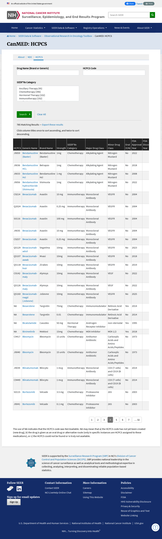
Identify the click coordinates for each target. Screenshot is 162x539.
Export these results (52, 124)
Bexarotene (28, 306)
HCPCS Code (89, 68)
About (21, 57)
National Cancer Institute (118, 523)
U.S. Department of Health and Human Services (44, 523)
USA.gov (138, 523)
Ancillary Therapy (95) (48, 88)
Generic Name (29, 148)
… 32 (137, 419)
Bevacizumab (29, 194)
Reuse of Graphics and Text (135, 510)
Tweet (139, 3)
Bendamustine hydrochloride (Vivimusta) (30, 186)
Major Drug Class (95, 148)
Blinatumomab (30, 367)
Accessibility (127, 487)
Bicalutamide (29, 322)
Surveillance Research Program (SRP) (88, 455)
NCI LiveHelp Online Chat (58, 492)
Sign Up (14, 501)
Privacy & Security (130, 506)
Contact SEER (52, 487)
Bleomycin (28, 336)
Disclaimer (126, 492)
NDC (30, 57)
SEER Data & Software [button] (63, 27)
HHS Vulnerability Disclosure (136, 501)
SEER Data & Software (29, 35)
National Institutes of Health (86, 523)
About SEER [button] (143, 27)
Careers (87, 487)
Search (23, 114)
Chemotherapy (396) (48, 91)
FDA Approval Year (137, 144)
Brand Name (46, 148)
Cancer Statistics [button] (34, 27)
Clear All (41, 114)
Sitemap (87, 492)
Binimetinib (28, 331)
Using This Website (93, 497)
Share (131, 3)
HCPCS (39, 57)
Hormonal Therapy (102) (48, 95)
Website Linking (129, 515)
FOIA (123, 497)
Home (14, 27)
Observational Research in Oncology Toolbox (68, 35)
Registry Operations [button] (94, 27)
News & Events (122, 27)
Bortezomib (28, 392)
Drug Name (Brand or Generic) (33, 68)
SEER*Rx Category (26, 82)
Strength (61, 148)
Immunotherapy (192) (48, 98)
